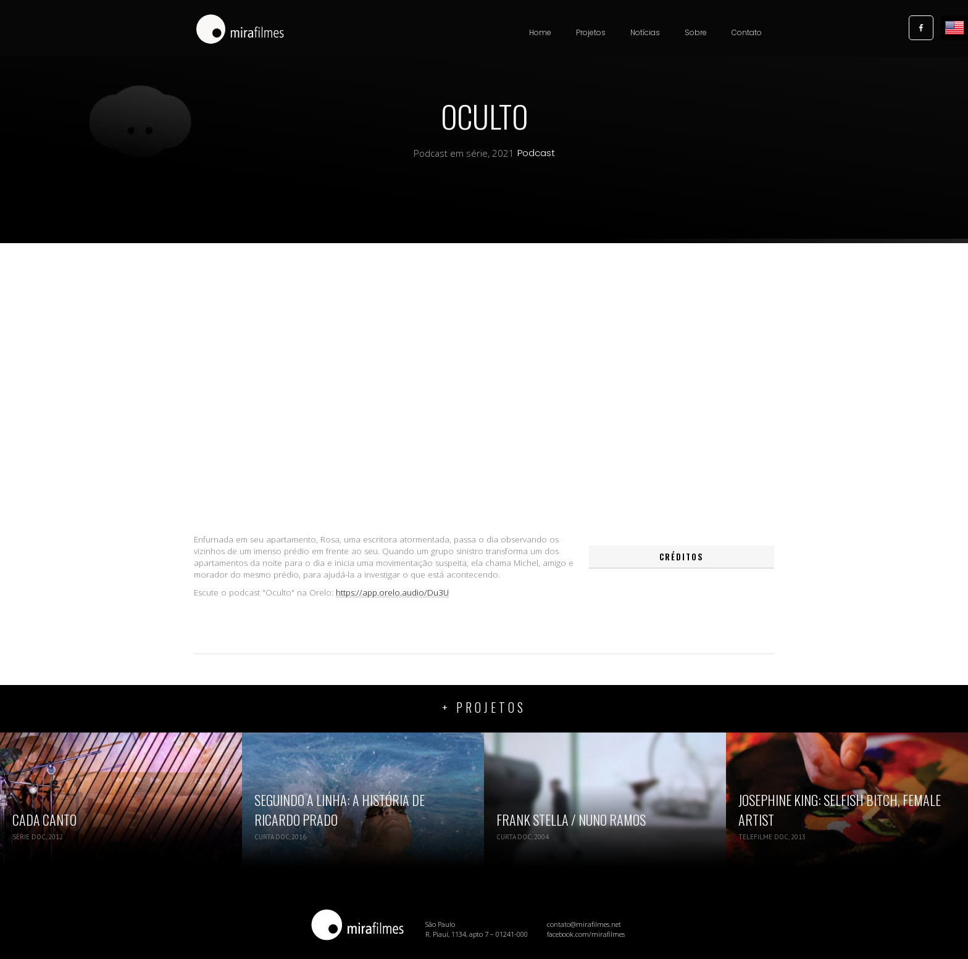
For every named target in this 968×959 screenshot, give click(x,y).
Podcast (536, 153)
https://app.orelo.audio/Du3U (392, 592)
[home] (240, 30)
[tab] (681, 557)
